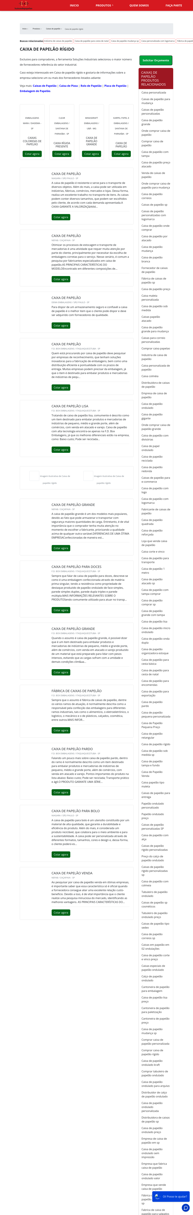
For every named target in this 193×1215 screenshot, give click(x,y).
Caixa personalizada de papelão (156, 367)
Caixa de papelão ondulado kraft (152, 1063)
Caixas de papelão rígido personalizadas (155, 848)
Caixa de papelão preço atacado (156, 164)
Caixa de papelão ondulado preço (152, 1130)
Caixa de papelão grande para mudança (155, 329)
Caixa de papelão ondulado (152, 406)
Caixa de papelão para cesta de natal (92, 41)
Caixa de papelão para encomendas (155, 683)
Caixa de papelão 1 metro (153, 571)
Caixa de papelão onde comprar (156, 228)
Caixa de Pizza (68, 86)
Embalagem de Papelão (35, 91)
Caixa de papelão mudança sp (125, 41)
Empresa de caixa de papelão (154, 395)
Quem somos (139, 5)
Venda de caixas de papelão (153, 175)
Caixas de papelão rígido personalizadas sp (155, 871)
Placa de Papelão (115, 86)
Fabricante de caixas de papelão (156, 511)
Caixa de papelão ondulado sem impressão (152, 1153)
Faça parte (174, 5)
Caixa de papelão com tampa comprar (155, 592)
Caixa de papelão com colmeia (155, 883)
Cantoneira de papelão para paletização (155, 1010)
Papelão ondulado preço (153, 816)
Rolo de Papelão (91, 86)
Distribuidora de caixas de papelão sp (156, 1119)
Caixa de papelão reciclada (152, 458)
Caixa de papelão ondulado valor (152, 1176)
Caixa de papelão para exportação (155, 693)
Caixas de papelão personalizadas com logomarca (154, 215)
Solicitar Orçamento (156, 60)
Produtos (103, 5)
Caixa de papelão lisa (154, 621)
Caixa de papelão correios (152, 196)
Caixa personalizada (154, 92)
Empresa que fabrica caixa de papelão (154, 1165)
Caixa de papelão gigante (152, 416)
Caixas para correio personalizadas (153, 340)
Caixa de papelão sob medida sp (155, 753)
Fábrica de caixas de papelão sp (154, 280)
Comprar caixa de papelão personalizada (155, 1041)
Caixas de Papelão (44, 86)
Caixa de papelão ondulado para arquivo (156, 1084)
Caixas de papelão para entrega (156, 795)
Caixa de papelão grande (152, 122)
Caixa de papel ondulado (151, 448)
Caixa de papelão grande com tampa (153, 613)
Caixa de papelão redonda (152, 469)
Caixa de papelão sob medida (155, 308)
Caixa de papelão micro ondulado (156, 630)
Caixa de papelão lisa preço (154, 999)
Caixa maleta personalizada (150, 297)
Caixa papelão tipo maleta (153, 784)
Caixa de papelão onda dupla (156, 640)
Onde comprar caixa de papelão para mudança (156, 185)
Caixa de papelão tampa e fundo (152, 763)
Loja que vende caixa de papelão (154, 543)
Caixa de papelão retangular (152, 735)
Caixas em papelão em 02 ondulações (155, 946)
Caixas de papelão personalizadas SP (153, 826)
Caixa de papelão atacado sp (152, 581)
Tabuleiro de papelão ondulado (155, 894)
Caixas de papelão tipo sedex (155, 925)
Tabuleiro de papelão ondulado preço (155, 915)
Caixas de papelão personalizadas (153, 111)
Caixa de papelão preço (156, 289)
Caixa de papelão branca (152, 259)
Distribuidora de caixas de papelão (156, 385)
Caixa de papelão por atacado (154, 238)
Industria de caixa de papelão (154, 357)
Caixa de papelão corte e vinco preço (156, 957)
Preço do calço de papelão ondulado (153, 858)
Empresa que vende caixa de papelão (154, 1187)
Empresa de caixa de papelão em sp (154, 1140)
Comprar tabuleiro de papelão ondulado (155, 1073)
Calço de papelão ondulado (152, 978)
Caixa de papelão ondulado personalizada (152, 1107)
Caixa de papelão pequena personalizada (156, 714)
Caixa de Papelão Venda (152, 774)
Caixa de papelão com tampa (155, 154)
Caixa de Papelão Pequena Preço (152, 725)
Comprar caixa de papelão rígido (152, 1052)
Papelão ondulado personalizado (153, 805)
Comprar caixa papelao (156, 348)
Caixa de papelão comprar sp (152, 602)
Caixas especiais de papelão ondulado (153, 968)
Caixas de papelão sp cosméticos (154, 904)
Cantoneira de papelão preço (155, 1020)
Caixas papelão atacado (151, 319)
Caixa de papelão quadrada (152, 522)
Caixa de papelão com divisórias (155, 437)
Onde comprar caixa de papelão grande (156, 427)
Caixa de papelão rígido (156, 744)
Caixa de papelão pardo (152, 704)
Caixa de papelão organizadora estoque (155, 651)
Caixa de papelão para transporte (155, 560)
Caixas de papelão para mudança (156, 101)
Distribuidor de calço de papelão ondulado (155, 1094)
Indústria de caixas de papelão (58, 41)
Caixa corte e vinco (153, 551)
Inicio (74, 5)
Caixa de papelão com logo (155, 490)
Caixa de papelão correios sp (152, 936)
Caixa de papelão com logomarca (155, 501)
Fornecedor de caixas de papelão (155, 270)
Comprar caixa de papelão (152, 143)
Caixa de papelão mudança (152, 249)
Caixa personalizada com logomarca (158, 41)
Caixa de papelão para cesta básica (155, 662)
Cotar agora (32, 154)
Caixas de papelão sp (154, 204)
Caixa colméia (150, 376)
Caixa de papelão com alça (155, 837)
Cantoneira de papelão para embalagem (155, 989)
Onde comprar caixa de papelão (156, 133)
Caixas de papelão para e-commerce (156, 479)
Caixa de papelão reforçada (152, 532)
